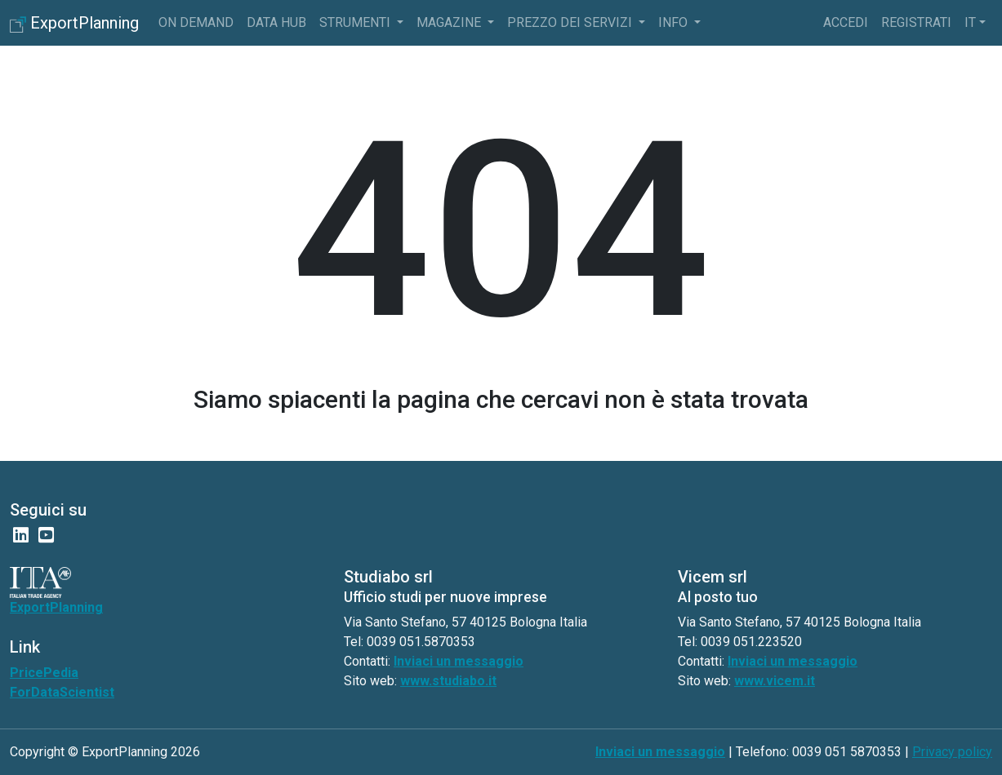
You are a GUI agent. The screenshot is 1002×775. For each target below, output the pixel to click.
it (970, 22)
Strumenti (356, 22)
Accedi (845, 22)
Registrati (916, 22)
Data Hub (276, 22)
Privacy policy (952, 752)
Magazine (450, 22)
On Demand (196, 22)
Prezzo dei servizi (571, 22)
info (674, 22)
